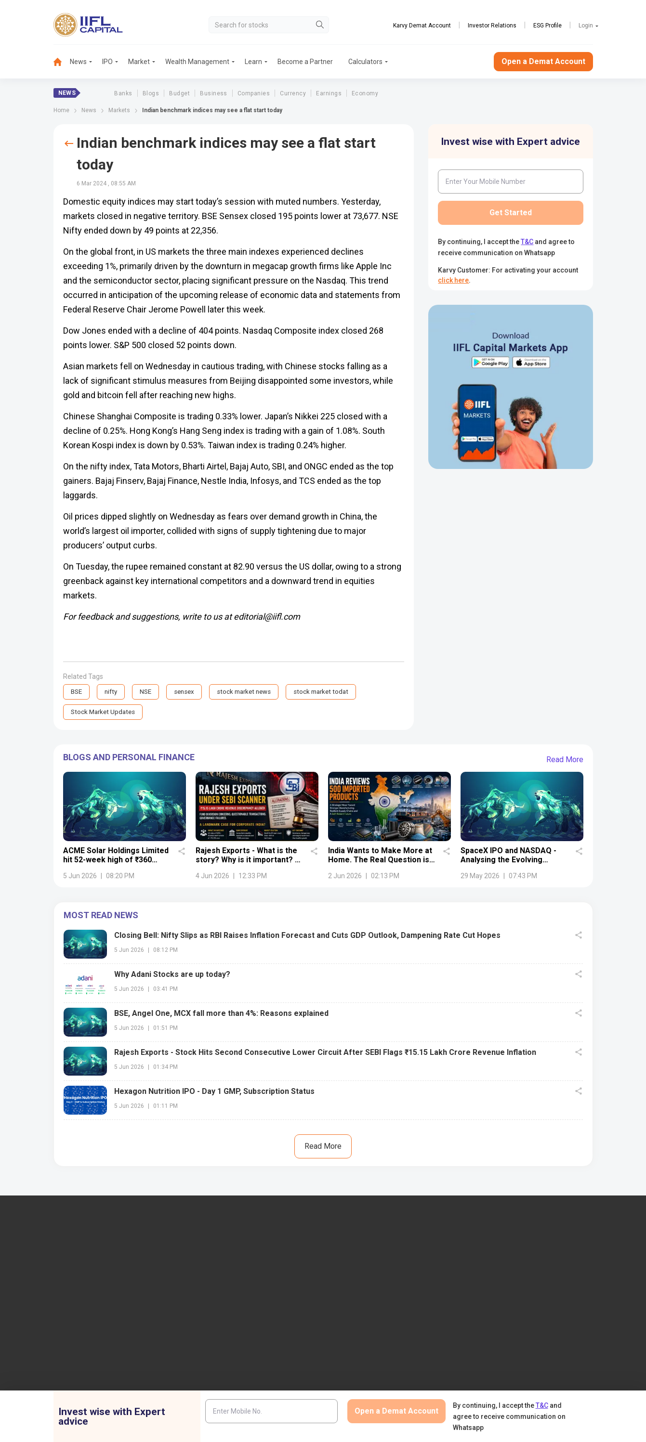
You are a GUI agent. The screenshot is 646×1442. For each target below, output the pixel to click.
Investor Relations (492, 25)
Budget (179, 93)
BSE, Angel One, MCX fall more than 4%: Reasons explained (221, 1014)
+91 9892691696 (41, 1331)
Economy (365, 93)
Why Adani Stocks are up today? (172, 975)
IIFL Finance (358, 1277)
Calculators (365, 61)
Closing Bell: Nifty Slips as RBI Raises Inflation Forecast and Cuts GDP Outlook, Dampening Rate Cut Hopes (307, 936)
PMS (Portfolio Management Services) (540, 1308)
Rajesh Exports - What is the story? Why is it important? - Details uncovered (247, 860)
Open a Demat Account (543, 61)
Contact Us (213, 1308)
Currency (293, 93)
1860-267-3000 (40, 1301)
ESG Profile (547, 25)
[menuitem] (61, 62)
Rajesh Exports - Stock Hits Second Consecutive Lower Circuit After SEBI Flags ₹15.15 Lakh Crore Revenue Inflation (325, 1053)
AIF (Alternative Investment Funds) (534, 1324)
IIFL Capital (214, 1277)
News (78, 61)
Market (139, 61)
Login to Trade (218, 1380)
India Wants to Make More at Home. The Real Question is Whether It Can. (380, 860)
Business (213, 93)
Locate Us (212, 1293)
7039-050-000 (90, 1301)
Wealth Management (197, 61)
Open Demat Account (514, 1277)
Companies (253, 93)
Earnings (329, 93)
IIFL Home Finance (368, 1293)
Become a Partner (305, 61)
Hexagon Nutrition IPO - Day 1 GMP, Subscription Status (214, 1092)
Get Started (510, 212)
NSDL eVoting (503, 1380)
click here (453, 280)
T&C (527, 242)
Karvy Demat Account (422, 25)
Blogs (151, 93)
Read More (564, 760)
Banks (123, 93)
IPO (107, 61)
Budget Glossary (364, 1380)
